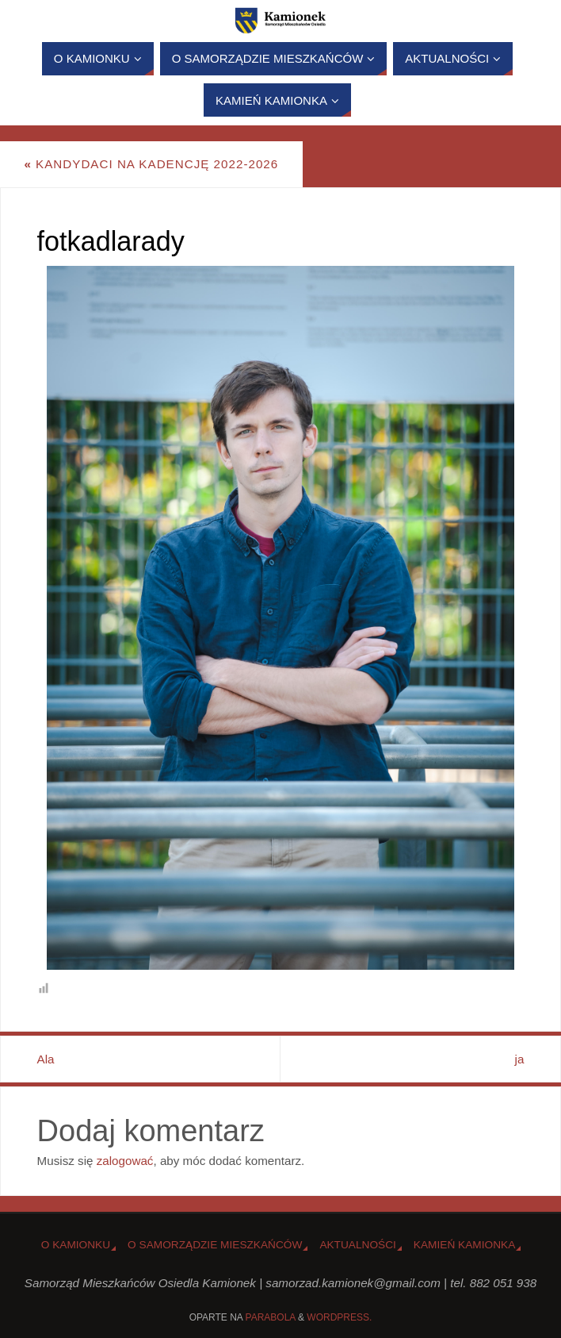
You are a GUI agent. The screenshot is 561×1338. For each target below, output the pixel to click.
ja (520, 1059)
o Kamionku (75, 1245)
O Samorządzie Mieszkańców (215, 1245)
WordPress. (339, 1317)
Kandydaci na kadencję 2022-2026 (151, 164)
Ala (46, 1059)
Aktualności (357, 1245)
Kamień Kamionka (464, 1245)
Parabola (271, 1317)
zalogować (125, 1160)
